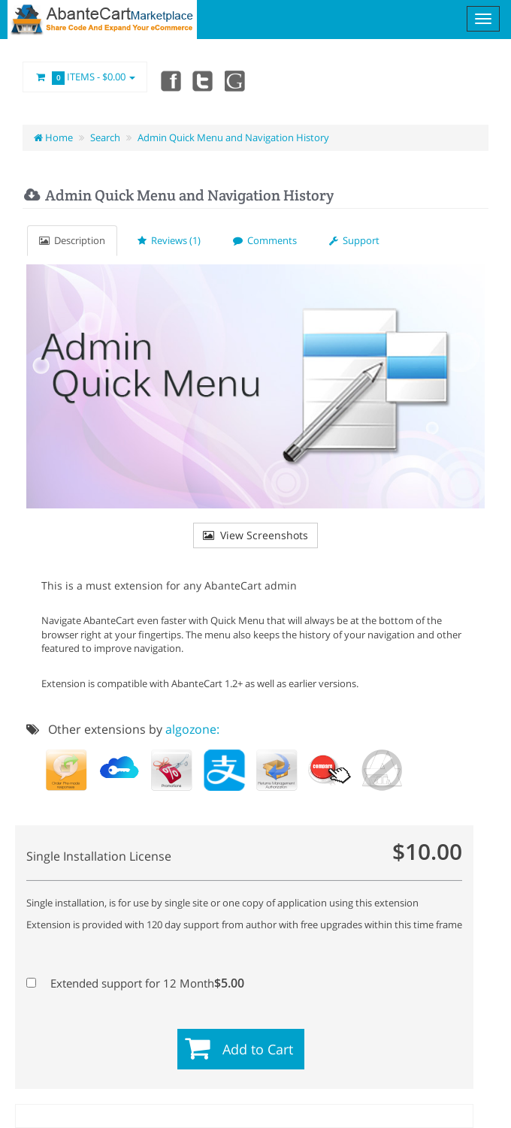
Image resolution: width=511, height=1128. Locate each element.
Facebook (170, 80)
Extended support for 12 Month (135, 983)
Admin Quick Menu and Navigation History (233, 137)
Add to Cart (257, 1049)
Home (53, 137)
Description (72, 240)
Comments (265, 240)
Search (105, 137)
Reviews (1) (169, 240)
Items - (85, 77)
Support (354, 240)
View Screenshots (255, 535)
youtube (236, 80)
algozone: (192, 729)
